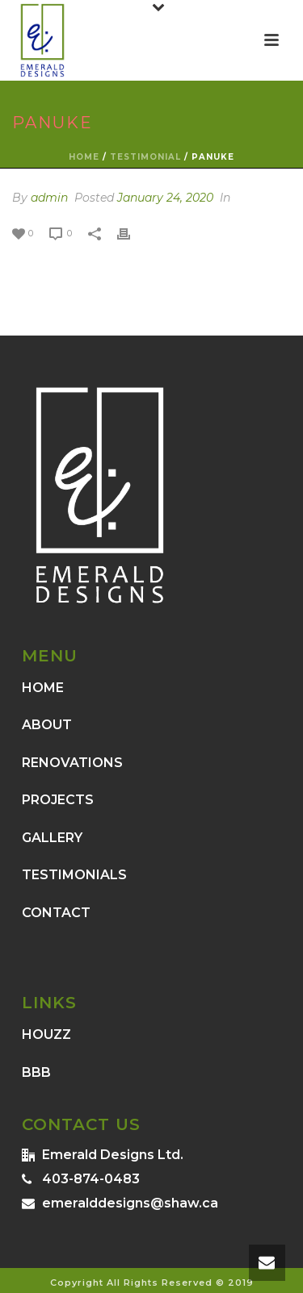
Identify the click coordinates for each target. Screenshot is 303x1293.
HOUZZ (46, 1034)
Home (84, 157)
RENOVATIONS (72, 762)
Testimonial (145, 157)
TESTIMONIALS (74, 874)
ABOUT (47, 724)
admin (49, 197)
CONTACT (56, 912)
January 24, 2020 (165, 197)
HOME (43, 687)
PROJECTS (58, 799)
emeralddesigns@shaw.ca (130, 1203)
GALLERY (52, 837)
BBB (36, 1072)
